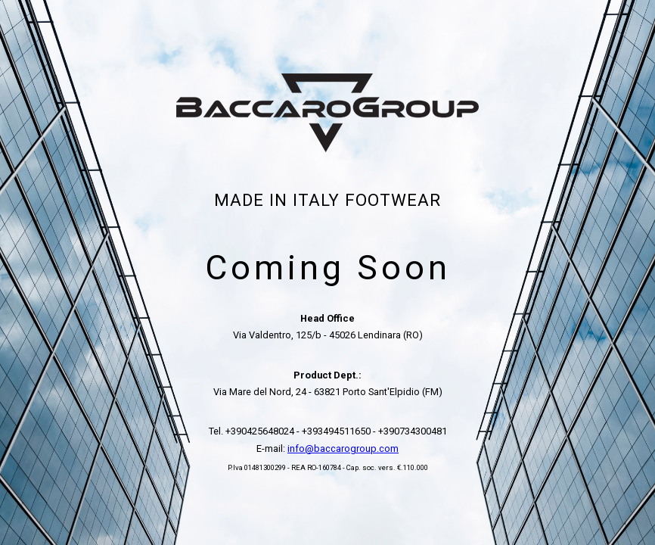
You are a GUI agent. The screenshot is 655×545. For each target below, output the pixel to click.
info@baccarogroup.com (343, 448)
